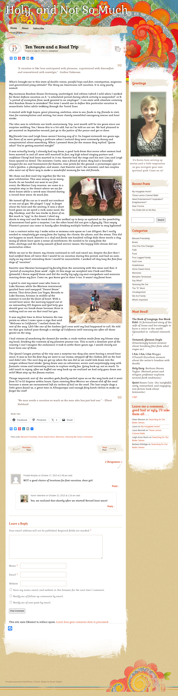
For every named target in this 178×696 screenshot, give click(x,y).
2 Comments (87, 437)
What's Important (140, 300)
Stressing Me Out (72, 437)
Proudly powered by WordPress (19, 686)
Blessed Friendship (29, 437)
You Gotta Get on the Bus (144, 210)
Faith (134, 250)
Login (134, 397)
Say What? (137, 280)
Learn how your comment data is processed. (82, 626)
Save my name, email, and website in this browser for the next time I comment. (58, 594)
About (25, 28)
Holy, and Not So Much (67, 9)
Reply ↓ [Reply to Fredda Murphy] (115, 486)
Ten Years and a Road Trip (117, 48)
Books (135, 242)
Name (13, 570)
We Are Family (139, 296)
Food (134, 254)
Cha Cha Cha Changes (143, 246)
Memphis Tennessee (141, 277)
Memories (60, 437)
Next (113, 448)
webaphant (53, 51)
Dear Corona (138, 206)
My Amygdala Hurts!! (141, 191)
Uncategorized (138, 292)
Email (13, 578)
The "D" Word (138, 288)
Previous (19, 448)
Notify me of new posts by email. (32, 606)
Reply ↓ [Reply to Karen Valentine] (111, 506)
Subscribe (38, 28)
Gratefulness (138, 265)
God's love (137, 261)
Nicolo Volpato (56, 686)
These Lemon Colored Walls (145, 195)
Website (13, 587)
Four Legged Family (141, 257)
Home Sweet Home (46, 437)
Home (13, 27)
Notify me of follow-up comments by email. (38, 600)
